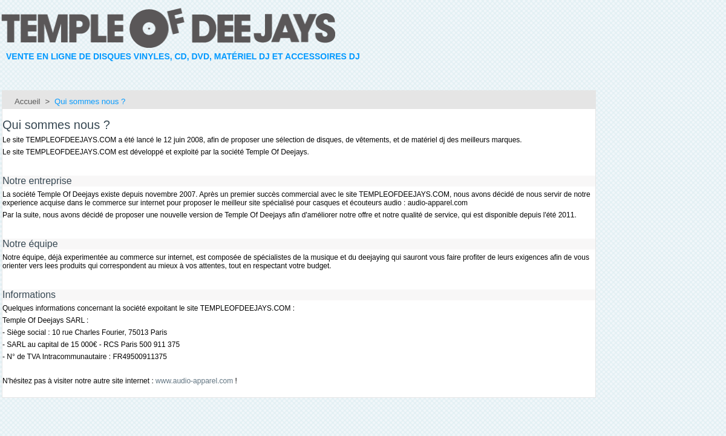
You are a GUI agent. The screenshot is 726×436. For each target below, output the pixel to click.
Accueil (28, 101)
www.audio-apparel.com (194, 381)
